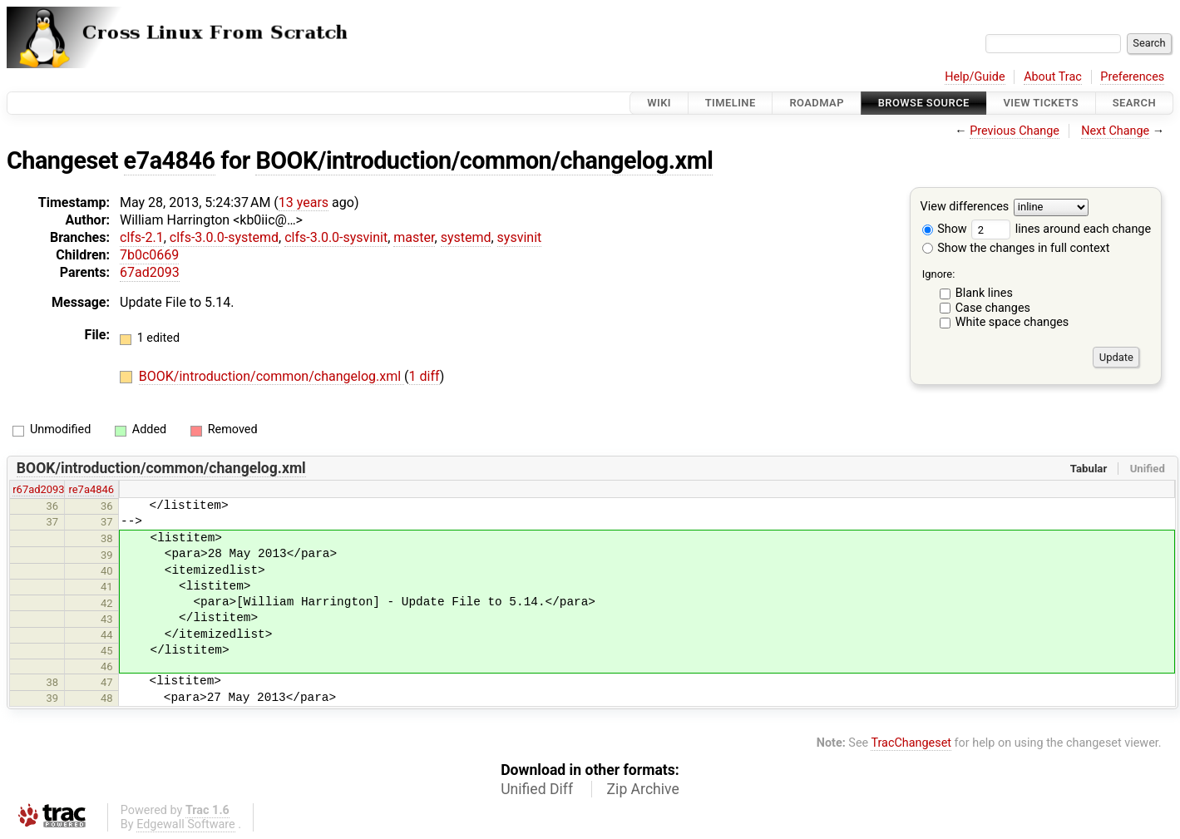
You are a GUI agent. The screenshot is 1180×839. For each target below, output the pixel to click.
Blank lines (984, 293)
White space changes (1012, 322)
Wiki (659, 102)
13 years (303, 202)
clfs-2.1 (142, 237)
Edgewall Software (185, 824)
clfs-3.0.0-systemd (224, 237)
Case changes (992, 308)
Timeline (730, 102)
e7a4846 (169, 160)
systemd (466, 237)
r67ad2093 (38, 489)
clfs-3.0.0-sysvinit (336, 237)
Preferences (1132, 77)
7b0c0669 (149, 255)
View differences (965, 207)
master (413, 237)
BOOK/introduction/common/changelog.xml (484, 160)
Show (944, 229)
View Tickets (1041, 102)
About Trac (1053, 77)
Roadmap (816, 102)
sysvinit (519, 237)
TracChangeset (911, 743)
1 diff (424, 376)
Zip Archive (643, 789)
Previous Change (1014, 131)
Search (1134, 102)
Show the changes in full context (1016, 248)
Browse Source (924, 102)
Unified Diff (537, 789)
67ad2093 (150, 272)
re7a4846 (91, 489)
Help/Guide (975, 77)
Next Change (1115, 131)
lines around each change (1061, 229)
